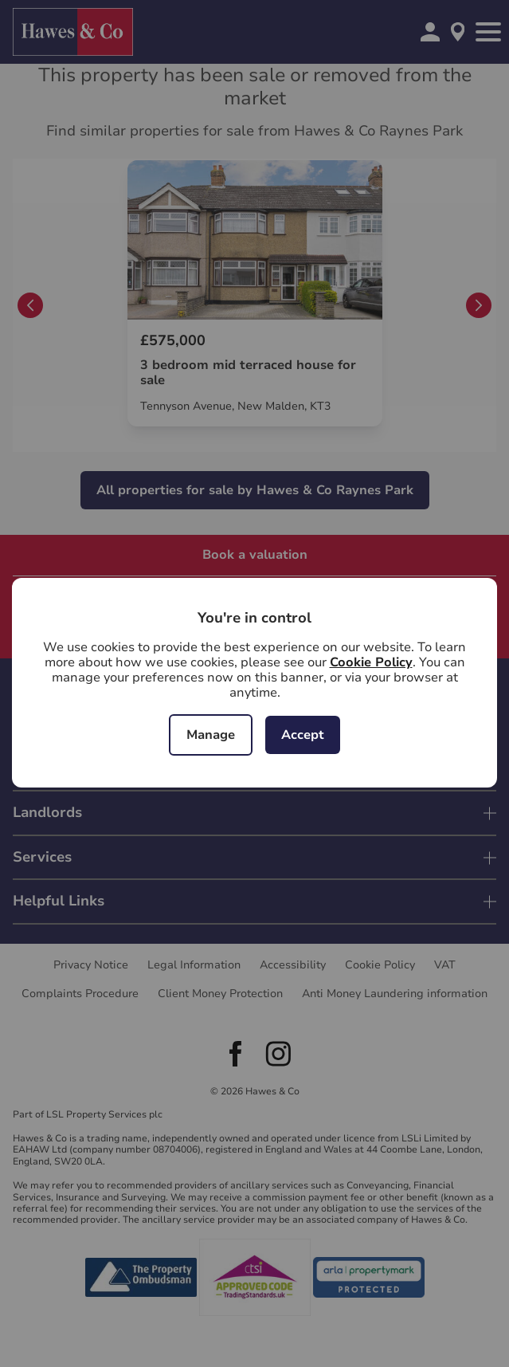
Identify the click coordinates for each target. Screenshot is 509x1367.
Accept (302, 735)
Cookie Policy (371, 662)
